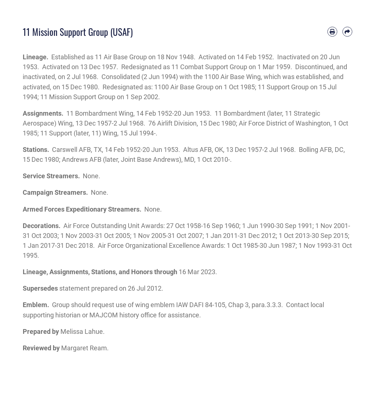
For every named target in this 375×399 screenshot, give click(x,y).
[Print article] (332, 32)
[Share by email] (347, 32)
